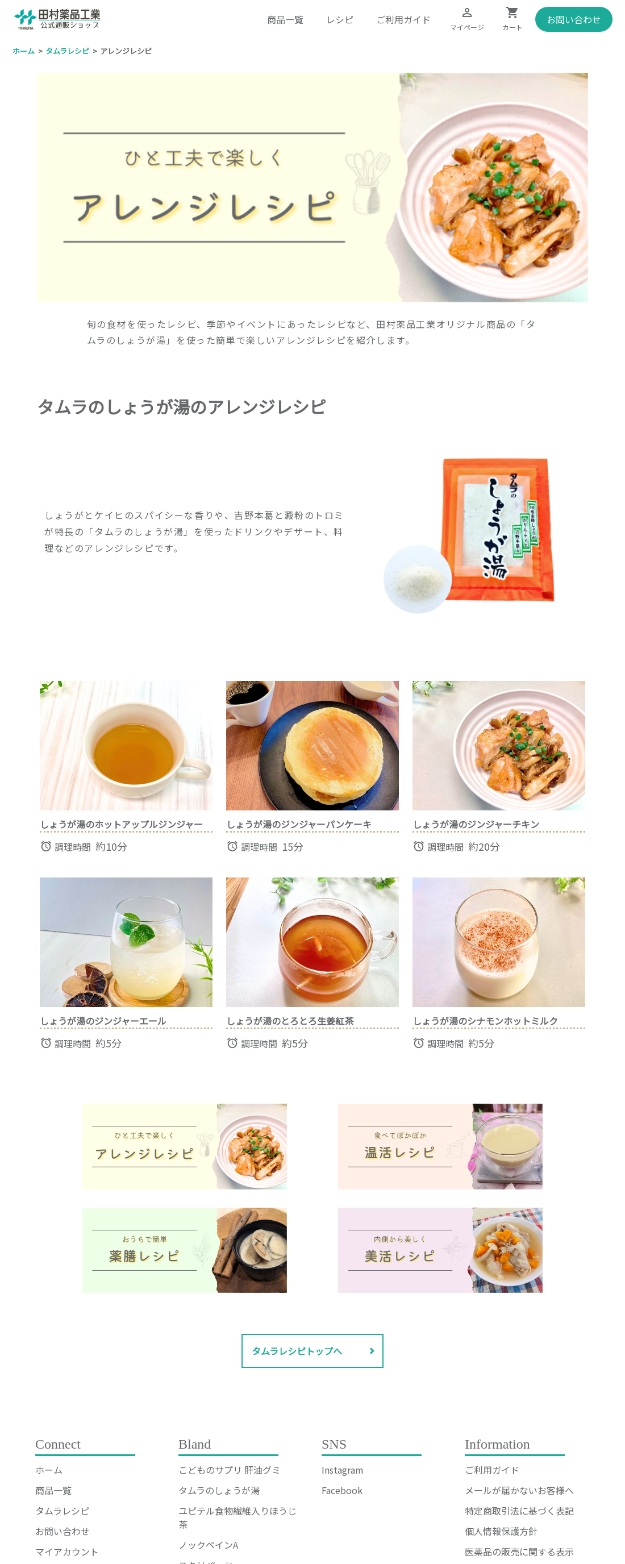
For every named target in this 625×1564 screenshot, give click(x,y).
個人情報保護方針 (501, 1443)
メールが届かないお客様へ (519, 1402)
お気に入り (58, 1505)
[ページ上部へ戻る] (185, 1058)
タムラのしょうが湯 (219, 1402)
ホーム (49, 1382)
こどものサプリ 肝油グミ (229, 1382)
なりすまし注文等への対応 (519, 1484)
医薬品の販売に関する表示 (519, 1464)
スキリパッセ (205, 1477)
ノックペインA (208, 1457)
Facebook (342, 1402)
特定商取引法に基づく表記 (519, 1423)
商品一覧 (285, 19)
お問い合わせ (574, 19)
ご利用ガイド (403, 19)
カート (49, 1484)
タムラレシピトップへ (297, 1263)
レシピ (339, 19)
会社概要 (483, 1505)
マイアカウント (67, 1464)
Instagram (343, 1382)
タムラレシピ (62, 1423)
